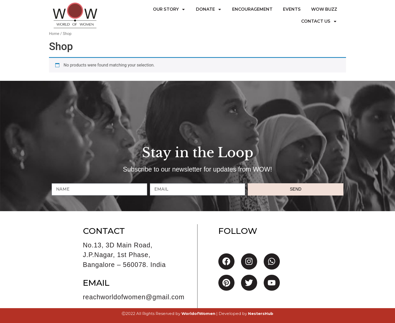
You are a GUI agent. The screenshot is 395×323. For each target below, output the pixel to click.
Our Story (169, 9)
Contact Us (319, 21)
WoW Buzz (324, 9)
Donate (209, 9)
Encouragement (252, 9)
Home (54, 33)
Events (292, 9)
